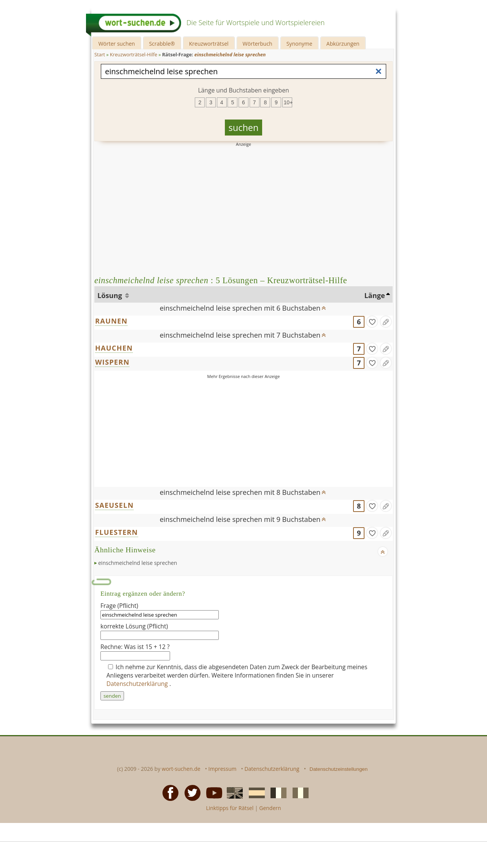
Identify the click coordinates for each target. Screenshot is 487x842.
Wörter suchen (116, 43)
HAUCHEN (114, 347)
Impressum (222, 768)
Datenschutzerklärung (138, 683)
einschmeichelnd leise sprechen (137, 562)
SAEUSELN (114, 505)
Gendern (270, 808)
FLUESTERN (116, 532)
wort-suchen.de (181, 768)
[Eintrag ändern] (386, 322)
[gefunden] (372, 322)
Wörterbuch (257, 43)
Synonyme (299, 43)
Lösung (110, 295)
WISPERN (112, 362)
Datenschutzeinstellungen (339, 769)
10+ (288, 102)
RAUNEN (111, 320)
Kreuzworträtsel (209, 43)
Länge (374, 295)
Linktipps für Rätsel (229, 808)
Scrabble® (162, 43)
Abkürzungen (343, 43)
